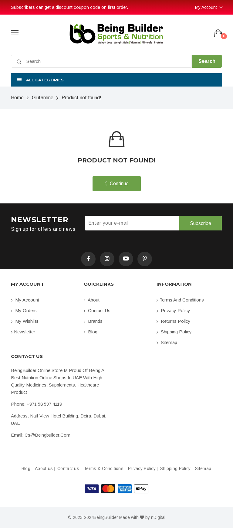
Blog (90, 331)
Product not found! (81, 97)
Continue (117, 183)
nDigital (158, 517)
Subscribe (200, 223)
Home (17, 97)
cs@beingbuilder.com (47, 435)
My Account (206, 7)
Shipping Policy (174, 331)
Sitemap (167, 342)
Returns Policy (174, 321)
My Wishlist (24, 321)
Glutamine (42, 97)
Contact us (97, 310)
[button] (116, 80)
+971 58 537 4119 (44, 404)
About (92, 299)
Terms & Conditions (103, 469)
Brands (93, 321)
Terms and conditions (180, 299)
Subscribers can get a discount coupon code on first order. (69, 7)
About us (44, 469)
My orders (24, 310)
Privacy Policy (173, 310)
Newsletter (23, 331)
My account (25, 299)
